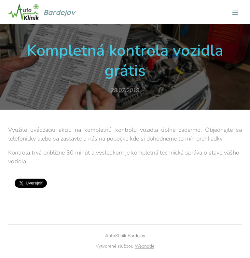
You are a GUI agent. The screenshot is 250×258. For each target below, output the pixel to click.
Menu (235, 12)
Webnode (144, 246)
